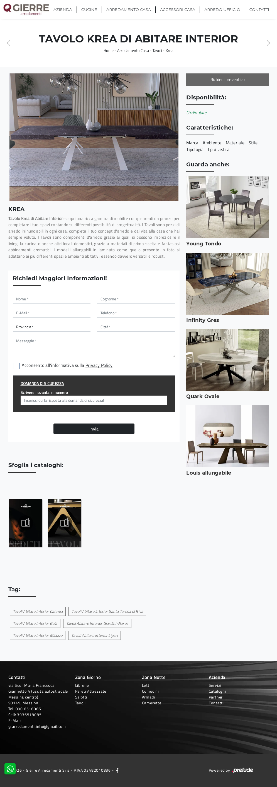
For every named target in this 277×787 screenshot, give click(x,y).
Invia (94, 428)
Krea (169, 50)
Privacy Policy (99, 365)
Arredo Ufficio (222, 9)
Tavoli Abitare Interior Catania (38, 611)
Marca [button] (192, 142)
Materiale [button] (235, 142)
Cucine (89, 9)
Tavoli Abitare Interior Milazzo (38, 635)
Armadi (148, 697)
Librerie (82, 685)
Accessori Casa (177, 9)
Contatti (259, 9)
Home (109, 50)
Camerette (151, 703)
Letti (146, 685)
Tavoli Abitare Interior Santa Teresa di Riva (107, 611)
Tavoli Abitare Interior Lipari (94, 635)
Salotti (81, 697)
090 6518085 (28, 709)
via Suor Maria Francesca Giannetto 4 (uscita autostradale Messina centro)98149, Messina (38, 694)
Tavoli (157, 50)
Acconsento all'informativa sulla (67, 365)
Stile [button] (253, 142)
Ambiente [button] (212, 142)
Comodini (150, 691)
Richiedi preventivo (227, 79)
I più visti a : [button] (220, 149)
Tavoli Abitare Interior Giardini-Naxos (97, 623)
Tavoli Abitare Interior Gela (35, 623)
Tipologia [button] (195, 149)
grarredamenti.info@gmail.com (37, 726)
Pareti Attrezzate (91, 691)
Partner (216, 697)
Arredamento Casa (128, 9)
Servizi (215, 685)
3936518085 (29, 714)
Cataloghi (217, 691)
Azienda (62, 9)
